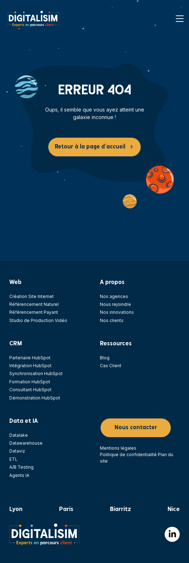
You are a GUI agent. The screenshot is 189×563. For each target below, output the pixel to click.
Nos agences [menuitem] (114, 296)
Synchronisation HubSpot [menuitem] (36, 373)
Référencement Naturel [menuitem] (34, 304)
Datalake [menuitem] (18, 435)
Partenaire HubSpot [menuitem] (29, 357)
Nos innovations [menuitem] (117, 312)
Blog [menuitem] (105, 357)
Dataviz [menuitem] (17, 451)
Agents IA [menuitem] (19, 475)
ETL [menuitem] (13, 459)
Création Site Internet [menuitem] (31, 296)
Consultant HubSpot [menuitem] (30, 389)
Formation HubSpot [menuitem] (29, 381)
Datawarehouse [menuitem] (26, 443)
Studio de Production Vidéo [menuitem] (38, 320)
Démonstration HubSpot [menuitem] (34, 398)
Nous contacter (136, 427)
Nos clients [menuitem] (111, 320)
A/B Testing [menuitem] (21, 467)
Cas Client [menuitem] (110, 365)
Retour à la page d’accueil (90, 147)
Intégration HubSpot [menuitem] (30, 365)
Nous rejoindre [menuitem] (115, 304)
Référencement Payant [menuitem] (33, 312)
